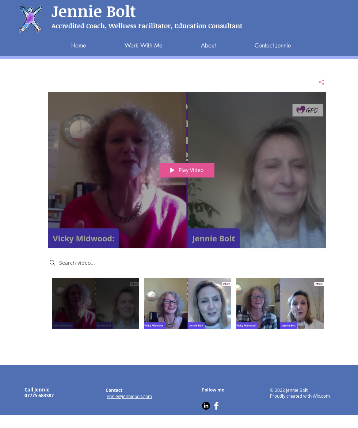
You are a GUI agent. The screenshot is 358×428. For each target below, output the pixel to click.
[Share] (319, 82)
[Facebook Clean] (216, 406)
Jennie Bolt (94, 10)
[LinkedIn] (206, 406)
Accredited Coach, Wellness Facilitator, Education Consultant (147, 25)
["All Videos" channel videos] (187, 305)
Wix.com (321, 396)
